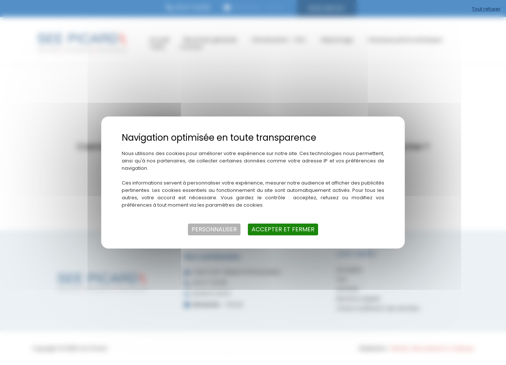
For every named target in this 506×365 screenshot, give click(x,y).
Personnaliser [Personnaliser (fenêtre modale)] (214, 229)
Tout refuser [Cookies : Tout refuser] (486, 9)
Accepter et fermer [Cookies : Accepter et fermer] (283, 229)
